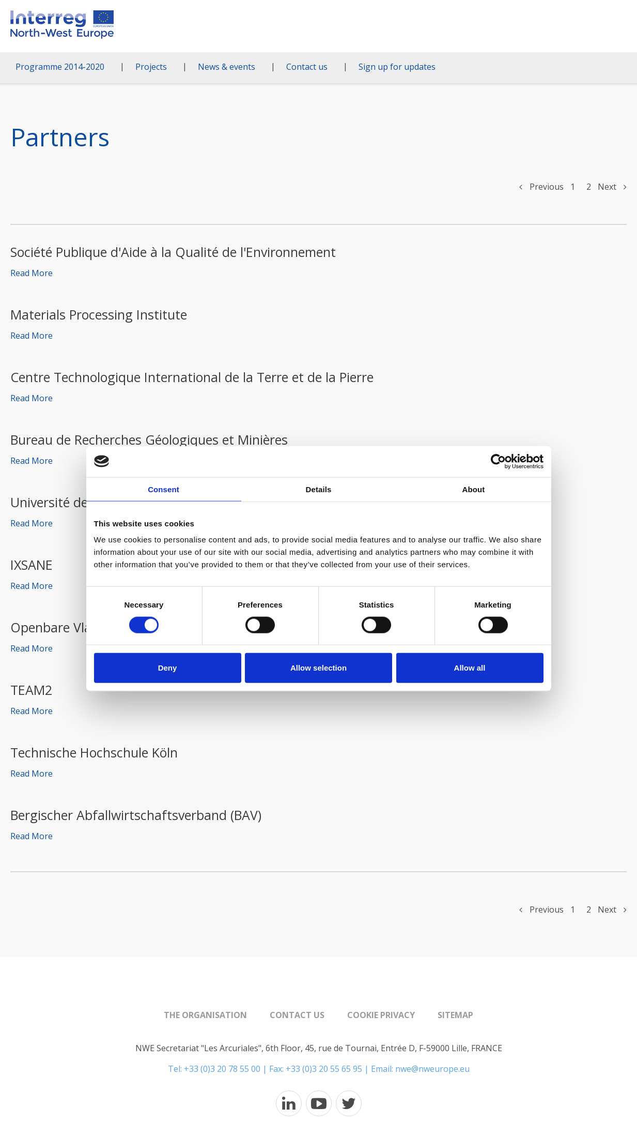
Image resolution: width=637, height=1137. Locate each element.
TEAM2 (31, 690)
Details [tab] (319, 488)
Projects (151, 66)
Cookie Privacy (381, 1015)
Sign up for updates (397, 66)
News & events (226, 66)
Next (612, 186)
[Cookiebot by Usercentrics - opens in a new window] (498, 461)
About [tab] (473, 488)
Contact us (307, 66)
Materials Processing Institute (98, 314)
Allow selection (318, 667)
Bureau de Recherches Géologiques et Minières (149, 439)
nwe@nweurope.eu (432, 1068)
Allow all (470, 667)
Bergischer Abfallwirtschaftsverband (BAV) (135, 815)
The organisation (205, 1015)
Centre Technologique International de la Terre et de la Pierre (192, 377)
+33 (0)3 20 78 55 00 (222, 1068)
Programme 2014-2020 (59, 66)
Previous (541, 186)
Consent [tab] (163, 488)
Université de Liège (66, 502)
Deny (167, 667)
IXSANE (31, 564)
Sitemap (455, 1015)
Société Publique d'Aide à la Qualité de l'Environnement (173, 252)
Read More (31, 273)
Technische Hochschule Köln (94, 752)
